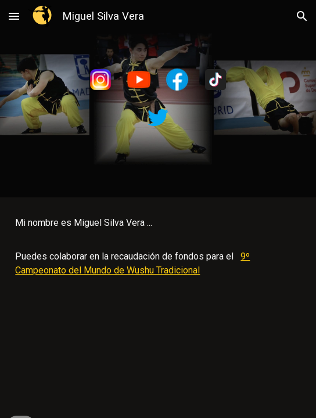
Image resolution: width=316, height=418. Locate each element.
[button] (14, 16)
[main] (157, 246)
